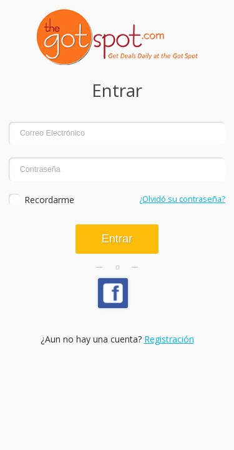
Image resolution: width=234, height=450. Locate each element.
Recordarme (49, 200)
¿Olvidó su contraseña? (182, 199)
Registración (169, 339)
